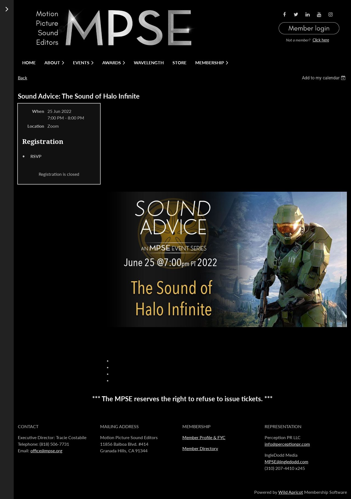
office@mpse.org (46, 450)
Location (35, 126)
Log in (309, 21)
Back (22, 77)
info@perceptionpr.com (287, 444)
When (38, 111)
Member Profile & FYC (203, 437)
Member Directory (200, 448)
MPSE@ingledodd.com (286, 461)
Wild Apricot (290, 492)
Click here (321, 40)
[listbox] (324, 77)
